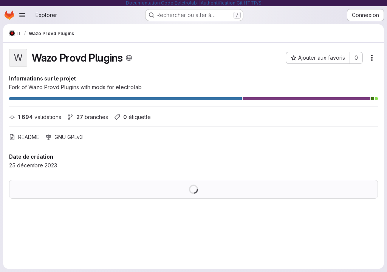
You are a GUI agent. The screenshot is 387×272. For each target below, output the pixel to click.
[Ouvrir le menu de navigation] (22, 15)
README (24, 137)
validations (35, 117)
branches (87, 117)
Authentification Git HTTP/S (231, 3)
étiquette (132, 117)
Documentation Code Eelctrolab (161, 3)
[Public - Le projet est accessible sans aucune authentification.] (129, 58)
